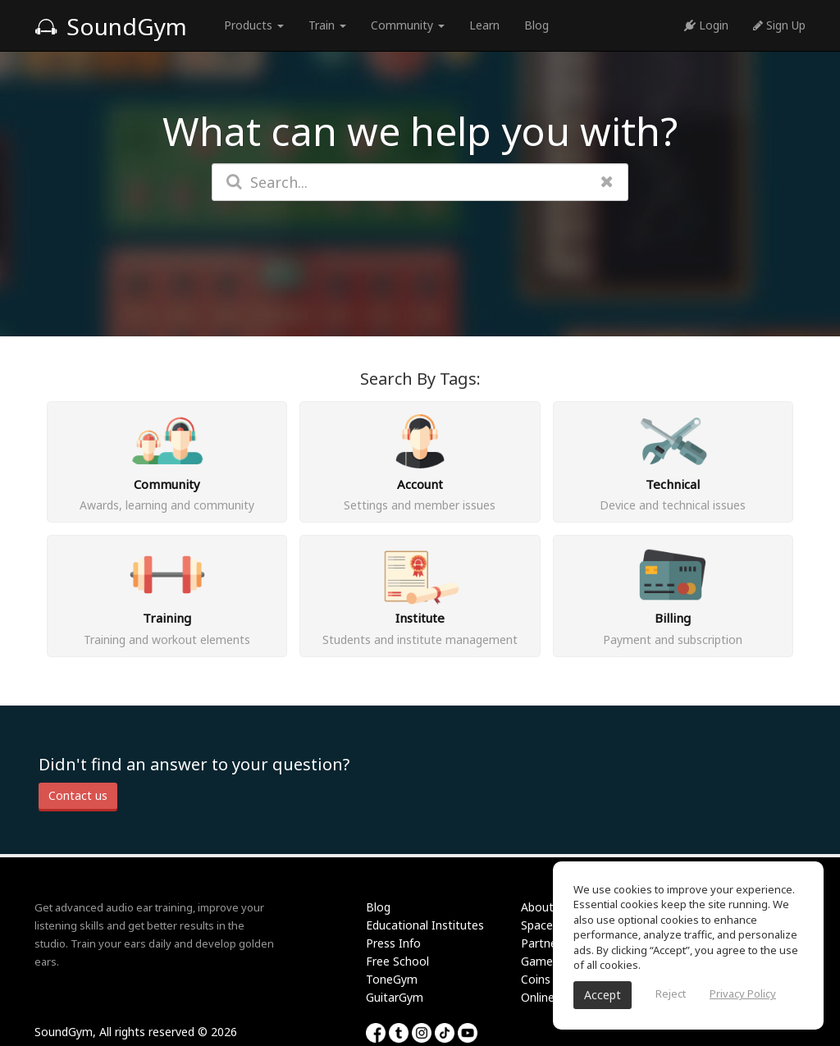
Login (706, 25)
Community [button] (408, 25)
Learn (484, 25)
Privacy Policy (743, 993)
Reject (670, 993)
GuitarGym (394, 997)
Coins (535, 979)
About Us (545, 907)
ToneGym (392, 979)
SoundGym (110, 26)
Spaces (540, 925)
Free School (397, 961)
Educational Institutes (425, 925)
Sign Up (779, 25)
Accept (602, 995)
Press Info (393, 943)
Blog (536, 25)
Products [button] (254, 25)
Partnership (551, 943)
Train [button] (327, 25)
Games (540, 961)
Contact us (77, 795)
